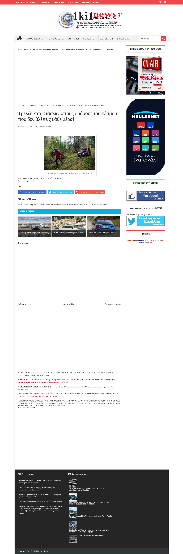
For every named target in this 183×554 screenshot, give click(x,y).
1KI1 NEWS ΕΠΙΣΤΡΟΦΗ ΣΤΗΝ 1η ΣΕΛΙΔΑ (32, 2)
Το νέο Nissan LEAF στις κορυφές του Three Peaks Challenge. (90, 516)
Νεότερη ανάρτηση (25, 304)
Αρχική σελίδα (68, 304)
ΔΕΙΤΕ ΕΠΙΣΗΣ (106, 38)
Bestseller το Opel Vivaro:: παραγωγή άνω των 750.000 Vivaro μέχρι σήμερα (89, 530)
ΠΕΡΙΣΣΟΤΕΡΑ (89, 38)
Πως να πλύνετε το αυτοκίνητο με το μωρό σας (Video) (40, 502)
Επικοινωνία (73, 2)
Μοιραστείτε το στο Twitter (60, 192)
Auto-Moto (49, 126)
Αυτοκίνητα (41, 126)
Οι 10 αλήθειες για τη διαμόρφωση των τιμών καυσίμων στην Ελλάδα (88, 489)
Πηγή (20, 186)
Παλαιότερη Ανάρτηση (113, 304)
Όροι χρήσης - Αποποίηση (91, 2)
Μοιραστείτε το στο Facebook (31, 192)
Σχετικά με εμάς (58, 2)
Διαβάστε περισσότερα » (27, 181)
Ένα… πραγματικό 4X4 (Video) (91, 535)
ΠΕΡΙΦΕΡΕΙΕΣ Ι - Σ (55, 38)
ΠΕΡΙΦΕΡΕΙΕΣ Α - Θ (34, 38)
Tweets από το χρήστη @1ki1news (139, 215)
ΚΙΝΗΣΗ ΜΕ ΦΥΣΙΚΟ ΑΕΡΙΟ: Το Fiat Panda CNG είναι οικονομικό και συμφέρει (89, 503)
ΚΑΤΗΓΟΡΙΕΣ (73, 38)
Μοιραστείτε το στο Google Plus (89, 192)
